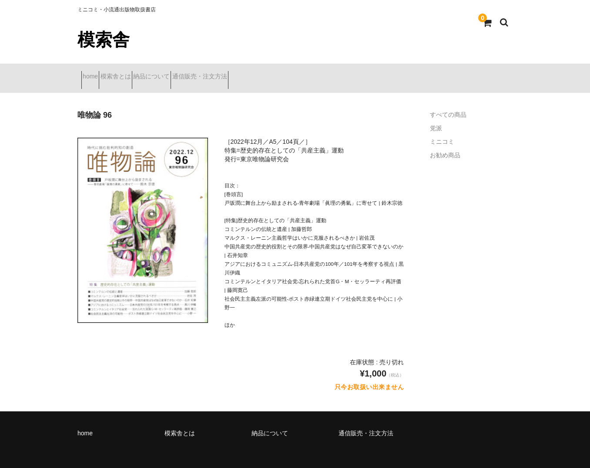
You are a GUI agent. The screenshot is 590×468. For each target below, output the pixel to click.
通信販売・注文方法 (249, 72)
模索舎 (103, 39)
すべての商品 (448, 103)
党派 (436, 117)
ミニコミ (442, 130)
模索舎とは (135, 72)
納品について (186, 72)
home (94, 72)
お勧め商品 (445, 144)
